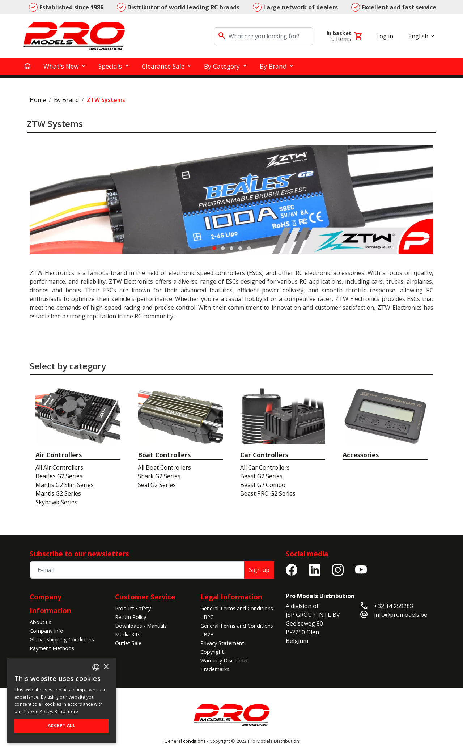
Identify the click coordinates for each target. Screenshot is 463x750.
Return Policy (130, 617)
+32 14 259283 (393, 606)
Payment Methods (52, 648)
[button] (214, 248)
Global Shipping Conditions (62, 639)
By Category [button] (222, 66)
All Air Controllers (59, 467)
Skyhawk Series (56, 502)
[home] (27, 66)
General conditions (185, 741)
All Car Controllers (265, 467)
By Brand (66, 100)
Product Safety (133, 608)
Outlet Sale (128, 643)
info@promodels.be (400, 615)
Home (38, 100)
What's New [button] (61, 66)
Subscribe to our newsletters (79, 554)
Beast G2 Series (261, 476)
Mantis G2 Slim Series (64, 485)
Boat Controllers (164, 454)
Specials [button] (110, 66)
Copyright (212, 651)
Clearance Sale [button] (163, 66)
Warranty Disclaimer (224, 660)
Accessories (361, 454)
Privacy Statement (222, 643)
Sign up (259, 570)
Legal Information (231, 597)
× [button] (106, 667)
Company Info (46, 630)
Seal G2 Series (157, 485)
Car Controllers (264, 454)
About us (40, 622)
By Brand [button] (273, 66)
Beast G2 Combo (262, 485)
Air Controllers (58, 454)
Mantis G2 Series (58, 493)
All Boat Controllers (164, 467)
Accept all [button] (61, 726)
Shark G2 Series (159, 476)
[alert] (61, 700)
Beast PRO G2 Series (268, 493)
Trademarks (214, 669)
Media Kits (127, 634)
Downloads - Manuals (141, 625)
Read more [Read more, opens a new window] (66, 711)
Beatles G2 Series (58, 476)
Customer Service (145, 597)
